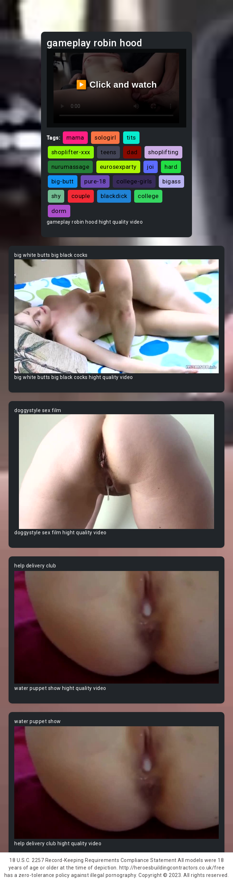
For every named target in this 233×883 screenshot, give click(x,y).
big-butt (62, 181)
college (148, 195)
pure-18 (95, 181)
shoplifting (163, 152)
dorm (59, 210)
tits (131, 137)
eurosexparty (118, 166)
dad (132, 152)
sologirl (105, 137)
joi (150, 166)
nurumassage (70, 166)
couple (80, 195)
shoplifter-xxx (70, 152)
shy (56, 195)
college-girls (134, 181)
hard (170, 166)
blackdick (114, 195)
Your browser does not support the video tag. (116, 316)
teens (108, 152)
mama (75, 137)
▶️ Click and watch (116, 84)
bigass (171, 181)
